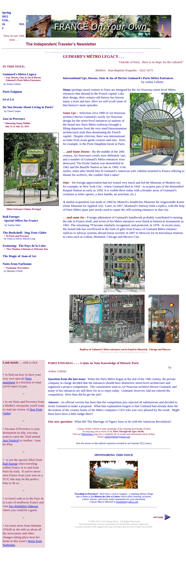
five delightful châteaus (23, 506)
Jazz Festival (11, 440)
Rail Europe (10, 463)
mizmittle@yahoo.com (127, 501)
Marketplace (87, 434)
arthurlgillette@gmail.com (117, 436)
